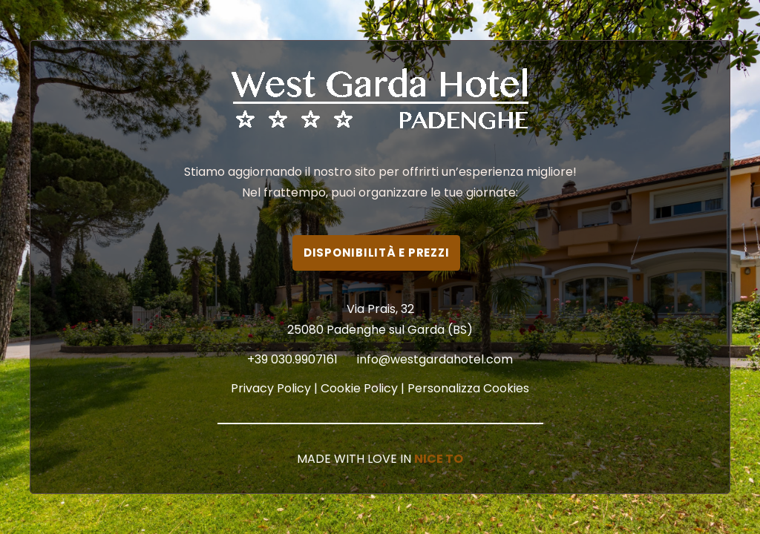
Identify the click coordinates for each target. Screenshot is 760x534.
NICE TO (438, 458)
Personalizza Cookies (468, 388)
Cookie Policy (359, 388)
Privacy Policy (271, 388)
